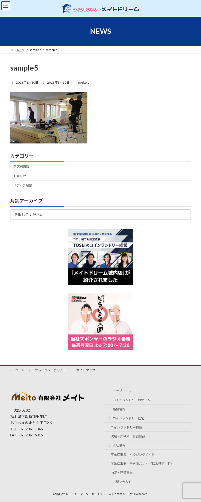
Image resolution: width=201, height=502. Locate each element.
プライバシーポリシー (50, 370)
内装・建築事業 (122, 473)
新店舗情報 (21, 167)
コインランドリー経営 (126, 418)
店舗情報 (116, 409)
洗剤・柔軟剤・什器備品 (128, 436)
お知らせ (19, 176)
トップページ (120, 391)
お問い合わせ (120, 482)
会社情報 (116, 445)
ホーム (20, 370)
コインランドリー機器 (126, 427)
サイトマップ (85, 370)
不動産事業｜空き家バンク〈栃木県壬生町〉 (142, 464)
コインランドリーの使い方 (129, 400)
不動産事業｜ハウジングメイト (133, 455)
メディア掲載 (22, 185)
